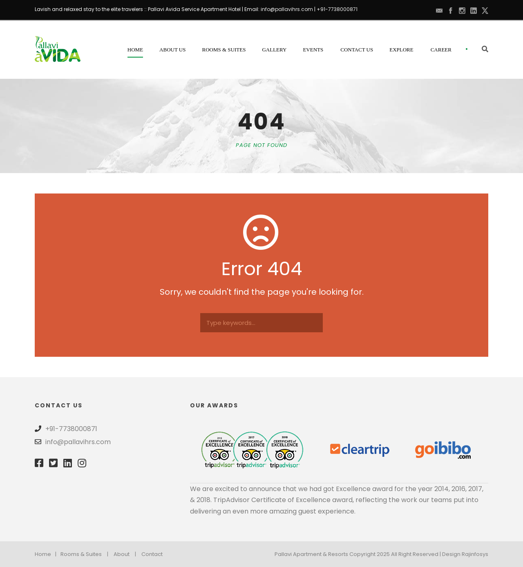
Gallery (274, 50)
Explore (401, 50)
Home (135, 50)
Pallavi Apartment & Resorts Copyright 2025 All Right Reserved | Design (368, 554)
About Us (172, 50)
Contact (152, 554)
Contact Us (356, 50)
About (122, 554)
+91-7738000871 (337, 9)
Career (441, 50)
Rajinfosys (475, 554)
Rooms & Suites (224, 50)
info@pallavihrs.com (287, 9)
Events (313, 50)
